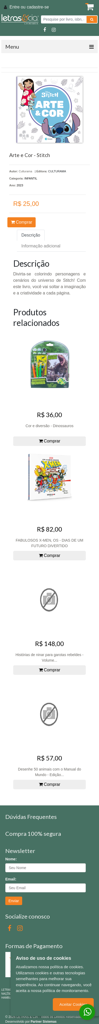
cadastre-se (38, 7)
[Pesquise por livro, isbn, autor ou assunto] (63, 19)
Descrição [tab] (30, 235)
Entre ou (17, 7)
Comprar (21, 222)
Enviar (13, 901)
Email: (10, 879)
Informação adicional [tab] (40, 246)
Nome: (11, 859)
